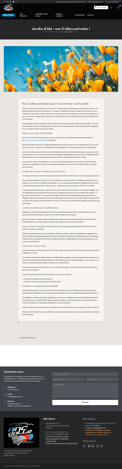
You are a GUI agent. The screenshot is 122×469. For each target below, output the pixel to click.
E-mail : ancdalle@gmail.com (95, 428)
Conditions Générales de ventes (57, 437)
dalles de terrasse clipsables (35, 140)
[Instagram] (7, 1)
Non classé (68, 32)
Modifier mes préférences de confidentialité (61, 443)
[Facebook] (4, 1)
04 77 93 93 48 (112, 2)
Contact (90, 15)
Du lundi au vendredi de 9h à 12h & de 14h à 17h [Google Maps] (70, 2)
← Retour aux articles (26, 338)
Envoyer (85, 402)
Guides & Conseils (64, 15)
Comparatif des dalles (41, 15)
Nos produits (26, 15)
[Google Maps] (16, 1)
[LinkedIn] (10, 1)
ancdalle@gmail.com (96, 2)
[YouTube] (13, 1)
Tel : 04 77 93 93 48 (92, 426)
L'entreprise (79, 15)
